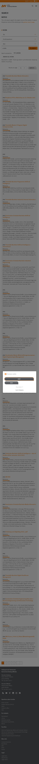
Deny (19, 379)
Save (11, 383)
